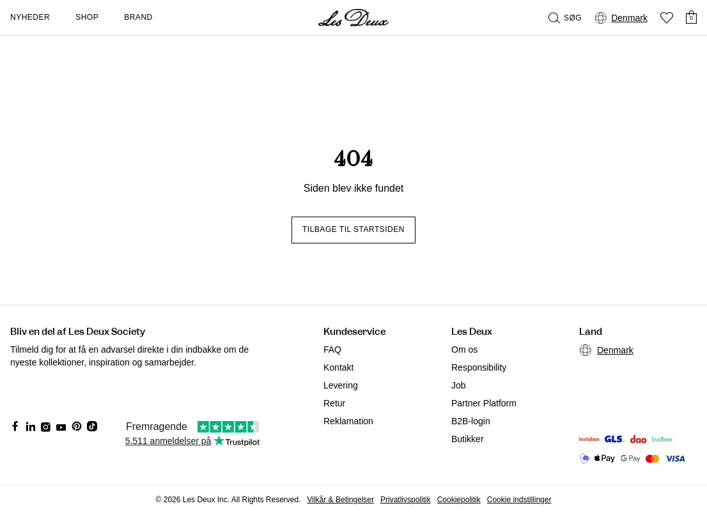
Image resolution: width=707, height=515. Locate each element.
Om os (464, 349)
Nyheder (30, 17)
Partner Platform (484, 403)
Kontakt (338, 367)
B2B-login (470, 421)
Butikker (467, 439)
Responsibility (478, 367)
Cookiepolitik (459, 499)
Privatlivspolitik (405, 499)
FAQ (332, 349)
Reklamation (348, 421)
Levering (340, 385)
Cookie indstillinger (519, 499)
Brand (138, 17)
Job (458, 385)
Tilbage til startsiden (353, 229)
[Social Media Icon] (15, 426)
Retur (334, 403)
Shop (86, 17)
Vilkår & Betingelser (341, 499)
